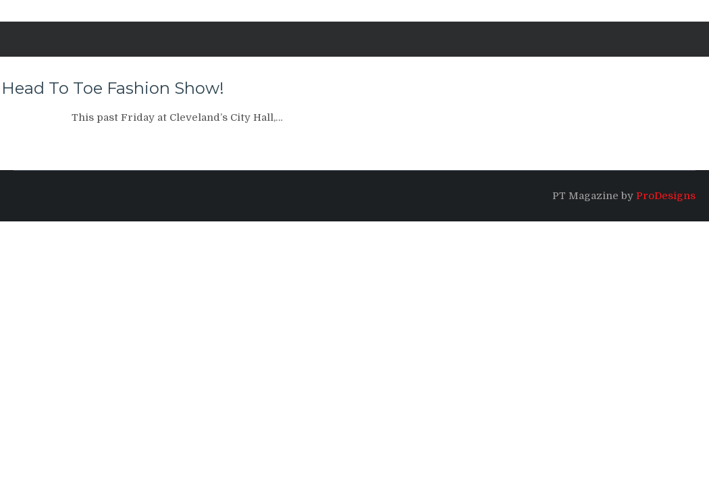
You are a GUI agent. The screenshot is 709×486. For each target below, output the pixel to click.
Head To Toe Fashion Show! (112, 88)
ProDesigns (665, 196)
